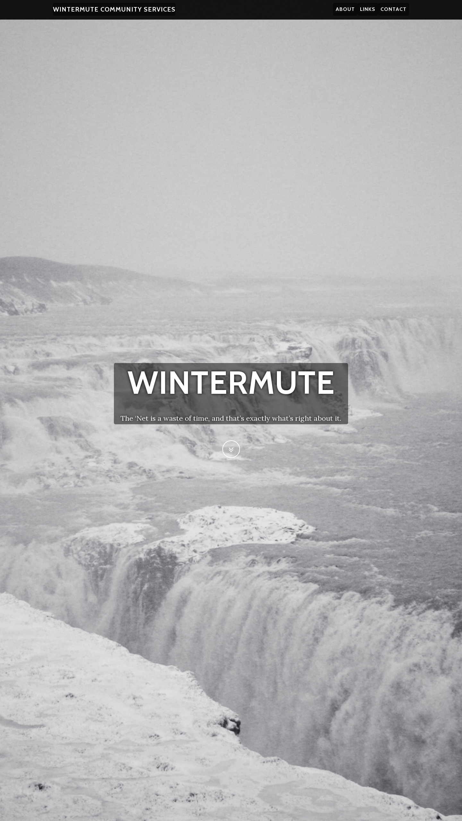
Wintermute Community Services (114, 13)
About (345, 13)
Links (367, 13)
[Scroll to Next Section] (231, 449)
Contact (393, 13)
